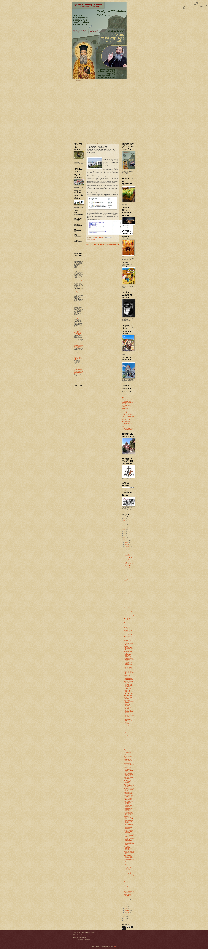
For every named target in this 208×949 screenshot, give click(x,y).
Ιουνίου (126, 902)
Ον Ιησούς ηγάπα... (128, 688)
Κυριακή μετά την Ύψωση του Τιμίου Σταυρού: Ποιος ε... (129, 711)
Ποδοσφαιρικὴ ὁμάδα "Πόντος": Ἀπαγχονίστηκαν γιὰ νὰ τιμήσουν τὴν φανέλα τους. (78, 371)
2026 (124, 518)
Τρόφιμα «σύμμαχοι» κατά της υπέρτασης (128, 679)
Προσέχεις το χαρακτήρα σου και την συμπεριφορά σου (129, 839)
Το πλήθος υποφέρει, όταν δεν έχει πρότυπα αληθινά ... (129, 882)
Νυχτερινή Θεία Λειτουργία (127, 676)
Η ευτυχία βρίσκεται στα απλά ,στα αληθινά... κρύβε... (129, 789)
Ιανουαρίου (127, 912)
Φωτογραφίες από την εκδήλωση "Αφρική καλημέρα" (128, 585)
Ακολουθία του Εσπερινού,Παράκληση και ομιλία (129, 715)
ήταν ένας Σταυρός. (77, 269)
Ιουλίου (126, 901)
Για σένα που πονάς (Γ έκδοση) (128, 414)
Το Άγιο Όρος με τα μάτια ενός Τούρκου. (129, 572)
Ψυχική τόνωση (125, 408)
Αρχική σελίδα (102, 244)
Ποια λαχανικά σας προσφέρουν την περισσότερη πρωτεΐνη (129, 668)
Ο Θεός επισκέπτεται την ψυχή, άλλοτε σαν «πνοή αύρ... (129, 581)
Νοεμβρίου (127, 542)
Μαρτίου (126, 908)
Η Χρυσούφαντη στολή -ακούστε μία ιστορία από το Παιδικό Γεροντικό (127, 402)
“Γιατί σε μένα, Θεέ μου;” (129, 824)
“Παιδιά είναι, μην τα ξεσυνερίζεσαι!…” (128, 806)
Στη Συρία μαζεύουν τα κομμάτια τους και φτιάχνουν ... (128, 619)
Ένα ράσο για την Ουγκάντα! (127, 750)
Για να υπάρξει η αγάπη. (129, 747)
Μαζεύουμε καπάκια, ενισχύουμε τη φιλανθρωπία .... (128, 637)
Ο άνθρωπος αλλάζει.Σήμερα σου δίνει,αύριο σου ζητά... (129, 817)
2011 (124, 920)
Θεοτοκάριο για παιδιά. (126, 421)
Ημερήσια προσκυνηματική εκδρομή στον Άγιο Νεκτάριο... (128, 553)
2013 (124, 916)
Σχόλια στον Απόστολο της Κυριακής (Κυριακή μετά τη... (129, 659)
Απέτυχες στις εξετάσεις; (129, 859)
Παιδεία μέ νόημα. (127, 767)
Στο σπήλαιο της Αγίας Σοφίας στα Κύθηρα (128, 796)
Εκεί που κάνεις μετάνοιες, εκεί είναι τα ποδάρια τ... (129, 701)
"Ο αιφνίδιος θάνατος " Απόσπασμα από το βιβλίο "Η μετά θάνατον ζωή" (128, 395)
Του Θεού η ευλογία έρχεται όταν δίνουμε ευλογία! (78, 358)
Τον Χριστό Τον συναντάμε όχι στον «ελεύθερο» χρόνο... (128, 872)
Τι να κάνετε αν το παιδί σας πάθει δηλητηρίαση (128, 729)
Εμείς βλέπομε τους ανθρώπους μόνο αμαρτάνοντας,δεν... (128, 856)
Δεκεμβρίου (127, 540)
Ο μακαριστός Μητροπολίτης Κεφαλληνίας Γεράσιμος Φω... (128, 655)
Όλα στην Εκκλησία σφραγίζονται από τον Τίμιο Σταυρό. (129, 868)
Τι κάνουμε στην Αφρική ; (129, 875)
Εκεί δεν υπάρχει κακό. (128, 574)
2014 (124, 914)
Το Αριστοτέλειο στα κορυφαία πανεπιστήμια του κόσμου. (128, 664)
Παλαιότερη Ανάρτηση (113, 244)
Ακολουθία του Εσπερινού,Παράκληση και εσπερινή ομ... (129, 785)
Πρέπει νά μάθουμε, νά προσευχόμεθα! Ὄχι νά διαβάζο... (129, 672)
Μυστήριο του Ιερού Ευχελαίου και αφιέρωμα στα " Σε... (128, 562)
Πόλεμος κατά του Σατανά (127, 418)
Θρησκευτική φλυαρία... (128, 879)
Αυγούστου (127, 899)
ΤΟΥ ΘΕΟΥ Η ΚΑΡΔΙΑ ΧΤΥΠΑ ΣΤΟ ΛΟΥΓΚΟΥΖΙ (128, 631)
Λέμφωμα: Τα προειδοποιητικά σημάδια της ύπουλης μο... (129, 612)
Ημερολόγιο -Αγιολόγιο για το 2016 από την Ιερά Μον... (128, 821)
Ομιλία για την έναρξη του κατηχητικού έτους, (129, 799)
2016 (124, 537)
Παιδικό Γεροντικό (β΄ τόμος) (127, 423)
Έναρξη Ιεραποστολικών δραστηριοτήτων (129, 892)
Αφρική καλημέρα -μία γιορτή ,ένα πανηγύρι (129, 593)
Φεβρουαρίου (127, 910)
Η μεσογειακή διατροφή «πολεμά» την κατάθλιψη (128, 558)
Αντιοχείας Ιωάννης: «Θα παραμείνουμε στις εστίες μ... (129, 737)
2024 (124, 522)
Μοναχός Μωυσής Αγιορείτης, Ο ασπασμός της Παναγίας (127, 624)
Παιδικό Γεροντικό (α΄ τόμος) (127, 419)
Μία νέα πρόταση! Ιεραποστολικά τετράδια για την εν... (128, 895)
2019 (124, 531)
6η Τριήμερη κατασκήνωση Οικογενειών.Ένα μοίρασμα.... (128, 848)
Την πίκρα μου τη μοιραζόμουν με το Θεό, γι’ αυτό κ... (128, 753)
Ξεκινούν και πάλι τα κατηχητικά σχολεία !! (129, 793)
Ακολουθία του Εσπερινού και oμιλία (129, 605)
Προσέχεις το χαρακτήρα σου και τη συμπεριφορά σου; (127, 429)
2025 (124, 520)
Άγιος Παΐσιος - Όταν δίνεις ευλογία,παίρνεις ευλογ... (129, 742)
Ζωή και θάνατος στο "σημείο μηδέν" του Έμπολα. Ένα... (128, 549)
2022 (124, 525)
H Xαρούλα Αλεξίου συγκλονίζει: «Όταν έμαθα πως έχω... (128, 813)
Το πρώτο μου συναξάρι (126, 424)
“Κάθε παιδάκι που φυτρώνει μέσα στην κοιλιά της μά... (128, 685)
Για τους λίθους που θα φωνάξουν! (128, 745)
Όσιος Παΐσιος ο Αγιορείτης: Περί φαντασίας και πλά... (128, 760)
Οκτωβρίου (127, 544)
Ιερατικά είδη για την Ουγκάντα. (128, 570)
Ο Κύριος (124, 426)
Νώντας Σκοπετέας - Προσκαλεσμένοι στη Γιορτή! (78, 305)
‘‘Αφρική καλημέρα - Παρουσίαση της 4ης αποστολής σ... (128, 566)
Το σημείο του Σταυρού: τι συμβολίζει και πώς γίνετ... (129, 770)
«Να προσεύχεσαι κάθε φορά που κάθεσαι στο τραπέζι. (129, 764)
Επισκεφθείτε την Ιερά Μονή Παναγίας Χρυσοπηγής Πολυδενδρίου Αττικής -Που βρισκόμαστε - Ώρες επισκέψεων (78, 331)
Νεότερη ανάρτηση (91, 244)
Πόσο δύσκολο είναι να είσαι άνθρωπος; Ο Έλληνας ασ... (128, 802)
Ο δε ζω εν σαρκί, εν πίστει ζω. (128, 698)
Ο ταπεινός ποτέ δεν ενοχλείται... (128, 726)
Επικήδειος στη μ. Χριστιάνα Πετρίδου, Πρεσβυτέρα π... (128, 577)
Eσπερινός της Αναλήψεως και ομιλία (78, 280)
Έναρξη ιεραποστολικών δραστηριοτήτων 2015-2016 (129, 852)
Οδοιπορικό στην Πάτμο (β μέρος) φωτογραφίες (78, 258)
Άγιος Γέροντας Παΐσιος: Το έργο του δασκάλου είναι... (129, 835)
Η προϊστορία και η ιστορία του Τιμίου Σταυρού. (128, 886)
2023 (124, 524)
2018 (124, 533)
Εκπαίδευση (93, 239)
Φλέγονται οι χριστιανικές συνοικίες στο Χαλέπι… (129, 616)
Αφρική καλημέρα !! (128, 634)
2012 (124, 918)
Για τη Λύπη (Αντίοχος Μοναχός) (128, 644)
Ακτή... (125, 889)
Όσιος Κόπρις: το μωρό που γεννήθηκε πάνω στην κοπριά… (129, 601)
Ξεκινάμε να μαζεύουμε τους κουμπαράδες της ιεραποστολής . (78, 346)
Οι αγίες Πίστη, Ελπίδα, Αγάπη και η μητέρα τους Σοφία (128, 831)
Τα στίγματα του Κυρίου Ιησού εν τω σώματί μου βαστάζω (128, 827)
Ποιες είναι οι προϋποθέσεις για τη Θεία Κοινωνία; (78, 292)
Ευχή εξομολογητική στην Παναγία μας (129, 778)
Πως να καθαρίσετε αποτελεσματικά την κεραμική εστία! (128, 774)
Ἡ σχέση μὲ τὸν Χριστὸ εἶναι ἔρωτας (128, 628)
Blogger (114, 946)
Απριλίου (126, 906)
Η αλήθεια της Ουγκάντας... (127, 705)
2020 (124, 529)
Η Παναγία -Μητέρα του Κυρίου (128, 416)
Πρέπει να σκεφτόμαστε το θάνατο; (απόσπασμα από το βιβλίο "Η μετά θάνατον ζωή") (127, 398)
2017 (124, 535)
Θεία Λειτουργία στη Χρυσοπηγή (77, 317)
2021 (124, 527)
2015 (124, 539)
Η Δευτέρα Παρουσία (126, 412)
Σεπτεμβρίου (127, 546)
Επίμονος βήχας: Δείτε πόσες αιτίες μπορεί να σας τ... (129, 843)
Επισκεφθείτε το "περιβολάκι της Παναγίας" (127, 781)
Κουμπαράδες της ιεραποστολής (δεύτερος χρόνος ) (128, 589)
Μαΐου (126, 904)
